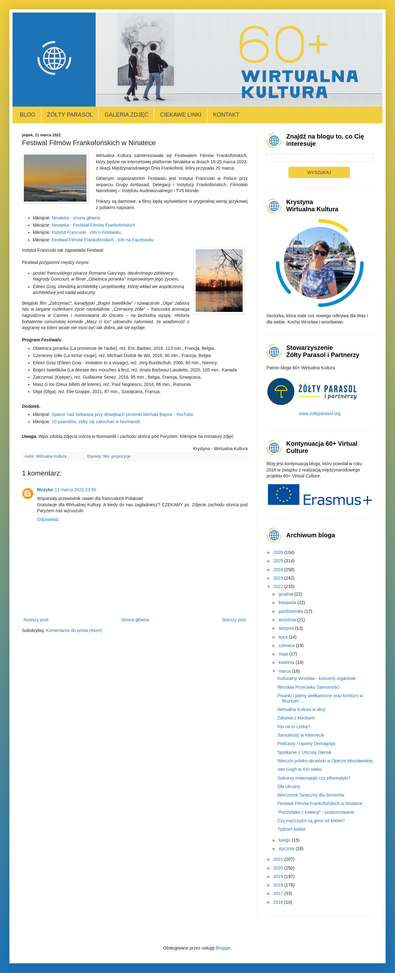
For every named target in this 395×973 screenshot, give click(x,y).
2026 (278, 552)
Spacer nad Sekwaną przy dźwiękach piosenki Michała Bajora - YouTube (122, 414)
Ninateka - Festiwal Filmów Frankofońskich (93, 225)
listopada (287, 602)
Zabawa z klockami (296, 717)
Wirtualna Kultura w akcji (301, 709)
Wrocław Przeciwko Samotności (308, 687)
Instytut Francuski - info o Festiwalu (86, 232)
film (106, 456)
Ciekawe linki (180, 115)
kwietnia (286, 662)
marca (285, 671)
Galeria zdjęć (126, 115)
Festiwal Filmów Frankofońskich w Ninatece (320, 803)
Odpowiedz (48, 519)
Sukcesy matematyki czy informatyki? (313, 778)
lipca (283, 636)
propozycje (121, 456)
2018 (278, 884)
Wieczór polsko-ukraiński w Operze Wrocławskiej (325, 760)
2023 (278, 578)
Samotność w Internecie (300, 735)
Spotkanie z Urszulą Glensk (304, 752)
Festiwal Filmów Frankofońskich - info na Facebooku (103, 239)
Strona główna (135, 619)
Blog (27, 115)
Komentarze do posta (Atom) (74, 630)
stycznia (286, 848)
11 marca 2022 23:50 (75, 489)
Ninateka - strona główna (76, 217)
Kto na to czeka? (293, 726)
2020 (278, 867)
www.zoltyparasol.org (319, 413)
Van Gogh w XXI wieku (299, 769)
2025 (278, 560)
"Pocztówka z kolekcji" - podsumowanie (315, 812)
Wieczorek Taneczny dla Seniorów (310, 794)
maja (283, 653)
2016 (278, 902)
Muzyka (45, 489)
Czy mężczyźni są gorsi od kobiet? (311, 820)
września (287, 619)
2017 (278, 893)
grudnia (286, 594)
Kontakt (226, 115)
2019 (278, 876)
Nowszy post (36, 619)
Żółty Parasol (70, 115)
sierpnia (286, 628)
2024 (278, 569)
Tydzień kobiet (291, 829)
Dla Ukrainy (288, 786)
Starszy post (234, 619)
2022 (278, 586)
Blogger (223, 947)
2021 (278, 859)
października (291, 611)
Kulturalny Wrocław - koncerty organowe (316, 678)
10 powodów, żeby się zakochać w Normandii (96, 421)
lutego (285, 840)
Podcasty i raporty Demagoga (306, 743)
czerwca (287, 645)
